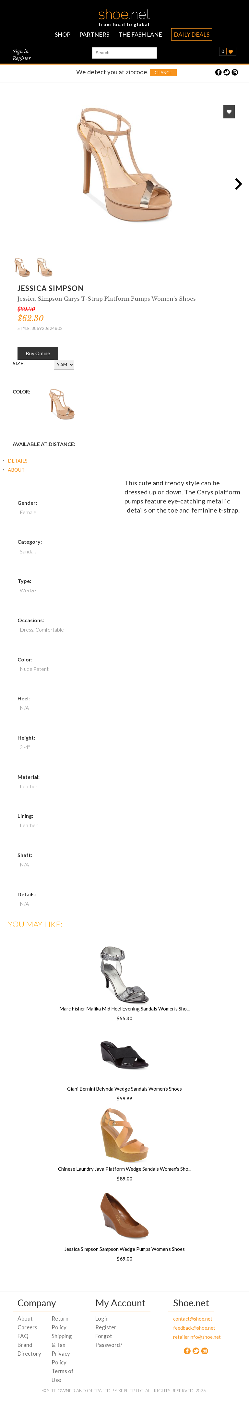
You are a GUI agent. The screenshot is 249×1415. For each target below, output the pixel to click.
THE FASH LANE (140, 34)
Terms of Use (63, 1375)
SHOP (62, 34)
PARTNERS (94, 34)
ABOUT (16, 470)
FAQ (23, 1336)
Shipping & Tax (62, 1340)
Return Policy (60, 1323)
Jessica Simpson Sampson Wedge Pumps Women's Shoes (125, 1249)
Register (22, 58)
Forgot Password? (107, 1340)
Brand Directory (29, 1349)
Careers (27, 1327)
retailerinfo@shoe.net (185, 1337)
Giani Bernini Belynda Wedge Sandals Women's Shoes (124, 1089)
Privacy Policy (61, 1358)
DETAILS (18, 461)
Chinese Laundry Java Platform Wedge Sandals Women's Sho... (124, 1169)
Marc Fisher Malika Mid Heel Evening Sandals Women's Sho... (124, 1008)
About (25, 1318)
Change (163, 72)
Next (236, 183)
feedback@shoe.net (185, 1328)
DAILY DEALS (191, 34)
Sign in (21, 51)
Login (102, 1318)
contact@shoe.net (185, 1319)
